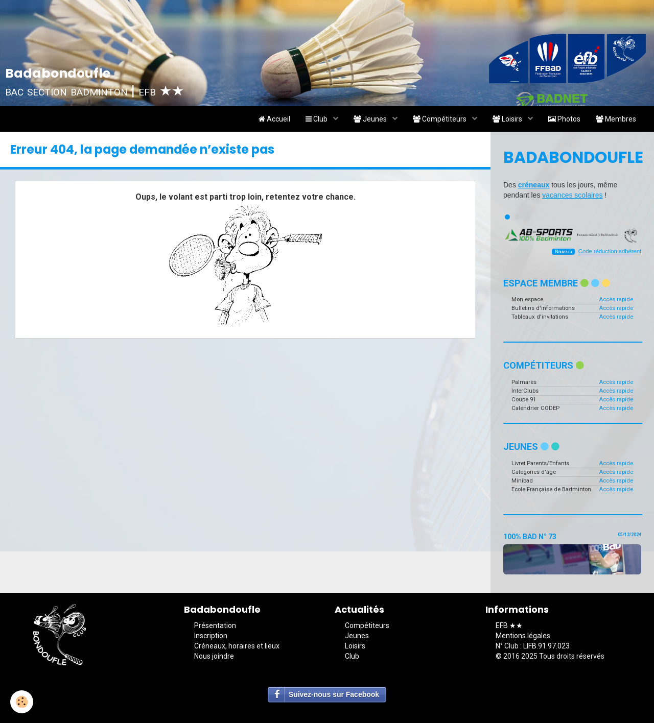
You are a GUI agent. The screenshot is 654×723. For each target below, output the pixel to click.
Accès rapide (616, 299)
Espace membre (556, 283)
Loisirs (508, 119)
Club (317, 119)
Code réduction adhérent (609, 251)
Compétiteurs (440, 119)
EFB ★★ (509, 625)
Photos (564, 119)
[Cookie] (21, 701)
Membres (616, 119)
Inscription (210, 636)
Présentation (215, 625)
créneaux (533, 185)
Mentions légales (523, 636)
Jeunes (371, 119)
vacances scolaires (572, 195)
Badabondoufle (572, 157)
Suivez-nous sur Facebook (334, 694)
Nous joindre (214, 656)
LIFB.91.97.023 (546, 646)
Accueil (274, 119)
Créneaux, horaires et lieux (236, 646)
